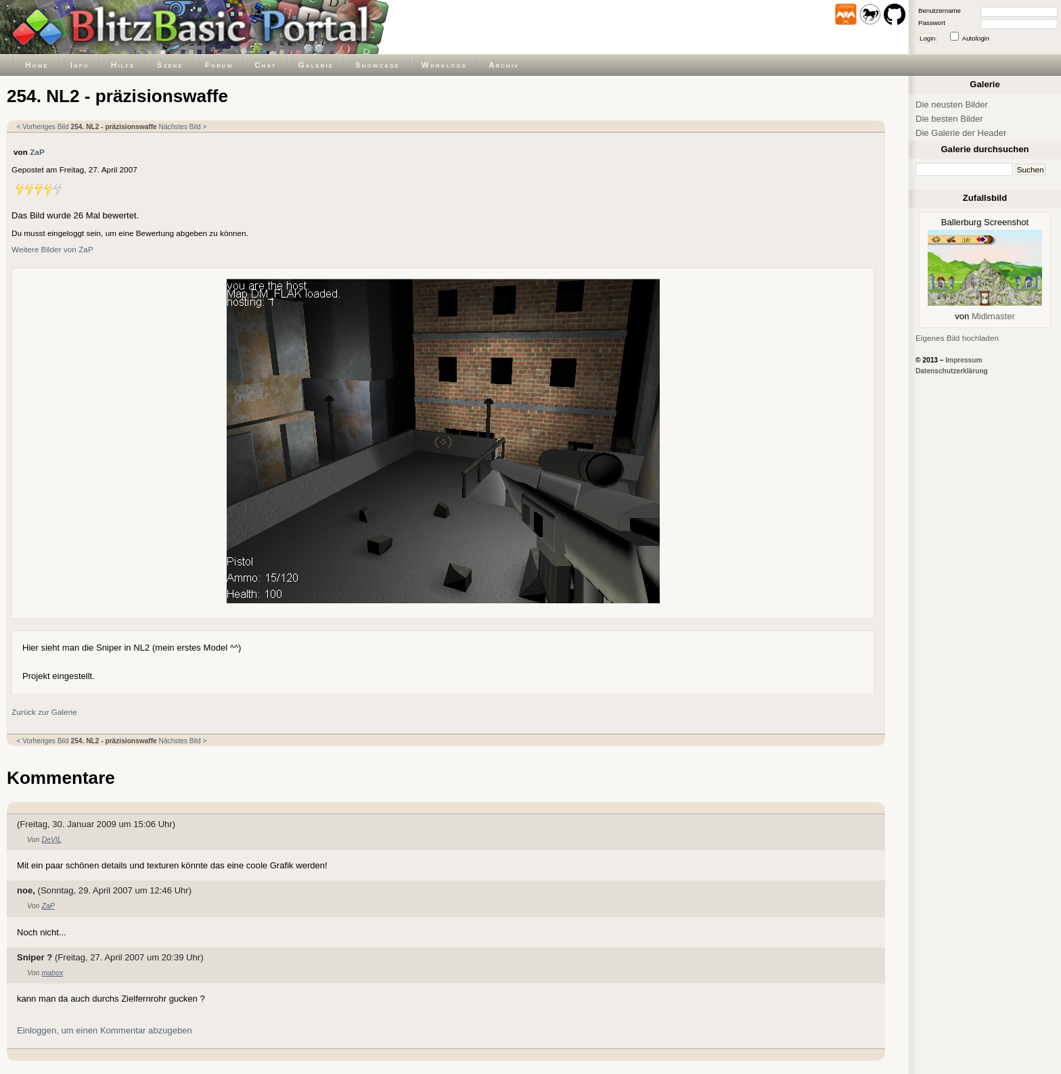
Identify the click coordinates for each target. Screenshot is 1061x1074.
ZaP (37, 151)
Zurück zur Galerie (44, 711)
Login (928, 38)
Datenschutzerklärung (952, 371)
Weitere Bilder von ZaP (52, 249)
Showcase (377, 64)
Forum (219, 64)
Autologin (975, 38)
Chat (265, 64)
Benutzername (939, 10)
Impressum (963, 360)
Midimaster (993, 316)
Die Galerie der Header (961, 133)
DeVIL (51, 839)
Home (37, 64)
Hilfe (123, 64)
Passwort (931, 22)
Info (79, 64)
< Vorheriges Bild (43, 127)
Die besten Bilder (949, 119)
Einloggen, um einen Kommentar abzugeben (104, 1030)
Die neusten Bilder (952, 104)
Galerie (316, 64)
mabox (52, 972)
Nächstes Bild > (183, 127)
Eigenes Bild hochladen (957, 337)
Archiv (504, 64)
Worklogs (444, 64)
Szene (170, 64)
